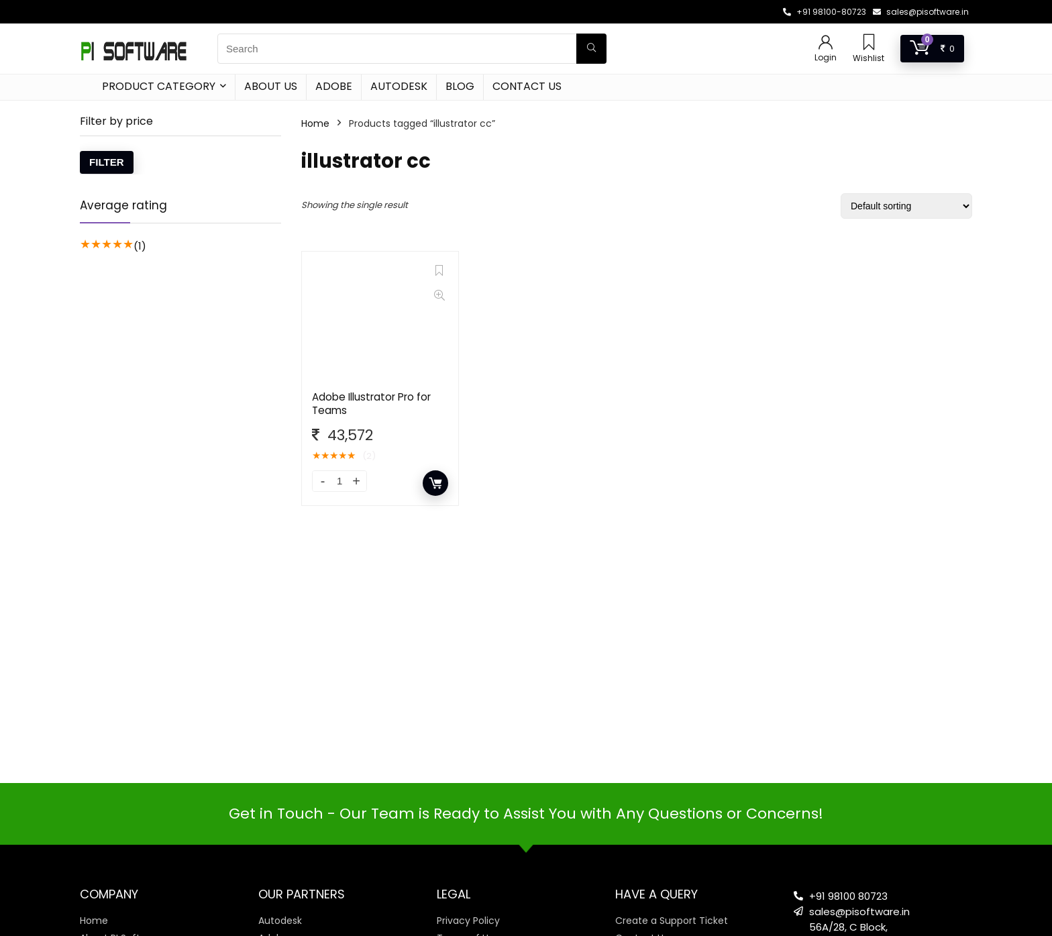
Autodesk (398, 86)
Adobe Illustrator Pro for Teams (371, 403)
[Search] (591, 49)
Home (315, 123)
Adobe (333, 86)
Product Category (158, 86)
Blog (459, 86)
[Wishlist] (869, 43)
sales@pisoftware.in (927, 11)
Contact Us (527, 86)
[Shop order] (906, 206)
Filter (106, 162)
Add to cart (435, 483)
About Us (270, 86)
